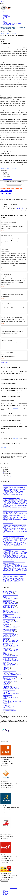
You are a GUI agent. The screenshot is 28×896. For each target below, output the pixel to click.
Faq (3, 18)
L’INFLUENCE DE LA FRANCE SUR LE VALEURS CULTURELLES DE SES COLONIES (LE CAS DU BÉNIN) (15, 552)
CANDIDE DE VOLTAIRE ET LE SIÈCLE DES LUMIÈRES (15, 568)
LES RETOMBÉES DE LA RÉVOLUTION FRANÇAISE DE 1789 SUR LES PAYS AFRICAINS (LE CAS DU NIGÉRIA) (15, 570)
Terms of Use (5, 892)
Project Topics (5, 12)
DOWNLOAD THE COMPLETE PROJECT (8, 33)
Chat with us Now (4, 880)
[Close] (1, 715)
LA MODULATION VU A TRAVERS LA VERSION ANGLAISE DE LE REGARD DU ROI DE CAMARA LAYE (15, 543)
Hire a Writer (5, 17)
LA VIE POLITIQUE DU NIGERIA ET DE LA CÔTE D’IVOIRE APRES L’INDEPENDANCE (13, 537)
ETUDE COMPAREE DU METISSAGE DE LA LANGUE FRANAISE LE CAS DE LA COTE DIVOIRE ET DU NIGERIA (14, 509)
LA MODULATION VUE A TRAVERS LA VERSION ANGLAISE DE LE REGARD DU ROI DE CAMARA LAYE (15, 495)
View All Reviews (3, 362)
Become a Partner (7, 16)
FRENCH (5, 22)
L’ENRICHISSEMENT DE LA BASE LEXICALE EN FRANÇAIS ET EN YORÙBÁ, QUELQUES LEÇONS (13, 565)
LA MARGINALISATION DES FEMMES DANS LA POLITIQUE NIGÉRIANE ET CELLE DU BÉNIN (13, 545)
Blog (4, 14)
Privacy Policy (6, 893)
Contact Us (5, 19)
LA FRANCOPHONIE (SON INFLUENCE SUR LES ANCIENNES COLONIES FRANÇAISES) (13, 497)
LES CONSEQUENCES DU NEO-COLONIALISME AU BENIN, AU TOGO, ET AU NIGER (14, 490)
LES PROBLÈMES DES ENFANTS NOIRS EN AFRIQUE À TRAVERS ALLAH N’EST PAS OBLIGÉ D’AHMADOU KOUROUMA (15, 529)
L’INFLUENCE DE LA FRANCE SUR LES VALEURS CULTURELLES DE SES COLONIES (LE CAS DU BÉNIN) (15, 500)
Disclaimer (5, 894)
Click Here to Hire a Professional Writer (14, 184)
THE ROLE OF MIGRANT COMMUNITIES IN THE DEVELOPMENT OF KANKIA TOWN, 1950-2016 (13, 579)
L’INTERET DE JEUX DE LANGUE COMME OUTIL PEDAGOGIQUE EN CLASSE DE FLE (14, 581)
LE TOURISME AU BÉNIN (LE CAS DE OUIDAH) (13, 491)
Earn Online (5, 15)
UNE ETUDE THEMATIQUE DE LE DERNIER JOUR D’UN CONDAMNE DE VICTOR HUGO (15, 512)
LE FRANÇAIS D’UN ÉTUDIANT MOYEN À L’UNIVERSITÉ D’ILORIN (12, 24)
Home (4, 11)
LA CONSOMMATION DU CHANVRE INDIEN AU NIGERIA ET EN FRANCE (13, 547)
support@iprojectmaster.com (6, 1)
